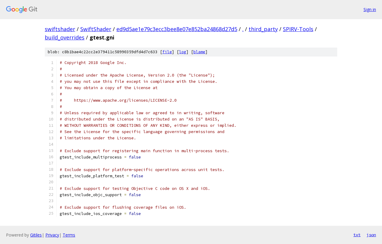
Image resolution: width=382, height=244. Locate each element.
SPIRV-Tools (298, 29)
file (167, 51)
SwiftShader (95, 29)
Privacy (52, 235)
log (182, 51)
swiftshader (60, 29)
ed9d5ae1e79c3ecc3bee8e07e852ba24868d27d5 (176, 29)
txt (357, 234)
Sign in (369, 9)
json (371, 234)
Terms (69, 235)
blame (199, 51)
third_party (263, 29)
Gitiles (36, 235)
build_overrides (64, 37)
